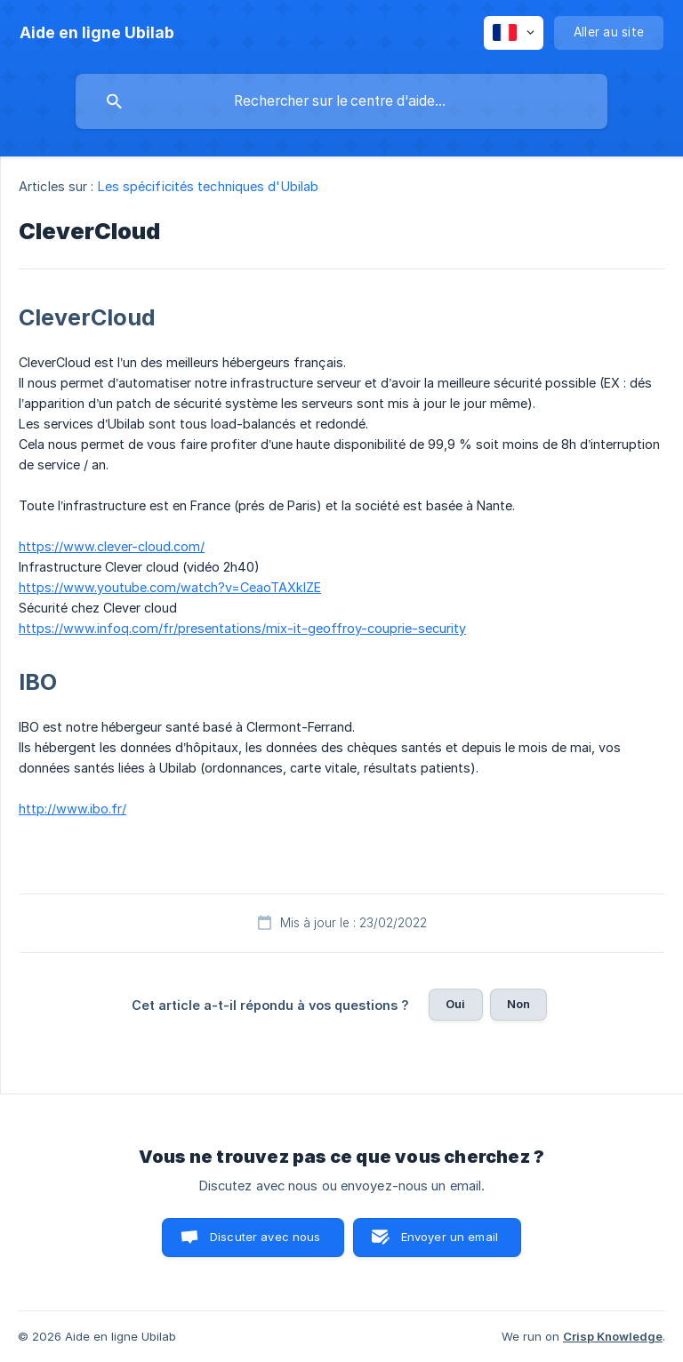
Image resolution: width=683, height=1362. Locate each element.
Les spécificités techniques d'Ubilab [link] (208, 186)
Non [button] (518, 1004)
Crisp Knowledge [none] (613, 1336)
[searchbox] (341, 101)
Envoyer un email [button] (449, 1237)
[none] (97, 33)
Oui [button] (455, 1004)
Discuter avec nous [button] (265, 1237)
